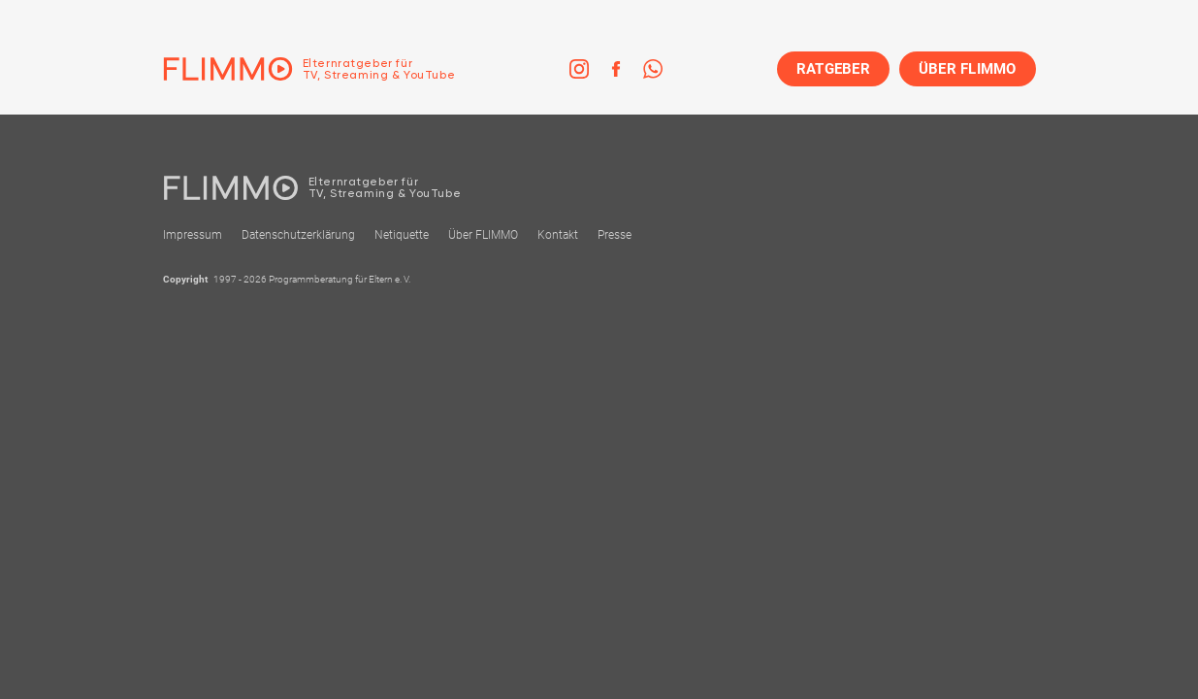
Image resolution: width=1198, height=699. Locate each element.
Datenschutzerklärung (298, 235)
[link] (579, 69)
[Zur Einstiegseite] (309, 69)
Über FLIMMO (483, 235)
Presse (614, 235)
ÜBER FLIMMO (968, 69)
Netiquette (401, 235)
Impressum (192, 235)
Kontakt (557, 235)
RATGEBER (833, 69)
